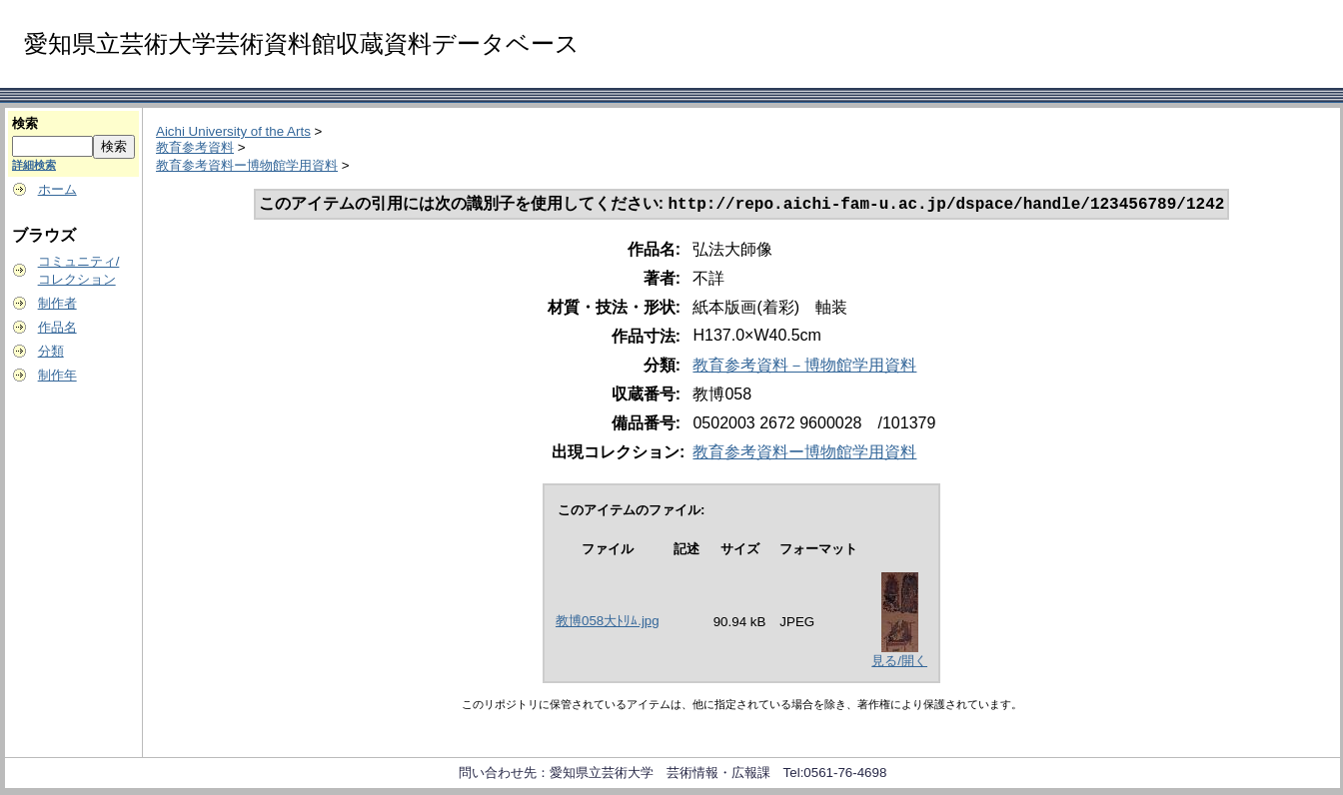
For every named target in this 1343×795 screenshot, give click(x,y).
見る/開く (899, 662)
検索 (25, 123)
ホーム (57, 189)
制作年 (57, 375)
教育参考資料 (195, 147)
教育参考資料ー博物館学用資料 (247, 165)
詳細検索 (34, 165)
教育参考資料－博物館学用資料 (804, 367)
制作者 (57, 303)
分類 (51, 351)
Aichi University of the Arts (233, 131)
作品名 (57, 327)
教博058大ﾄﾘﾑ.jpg (608, 622)
